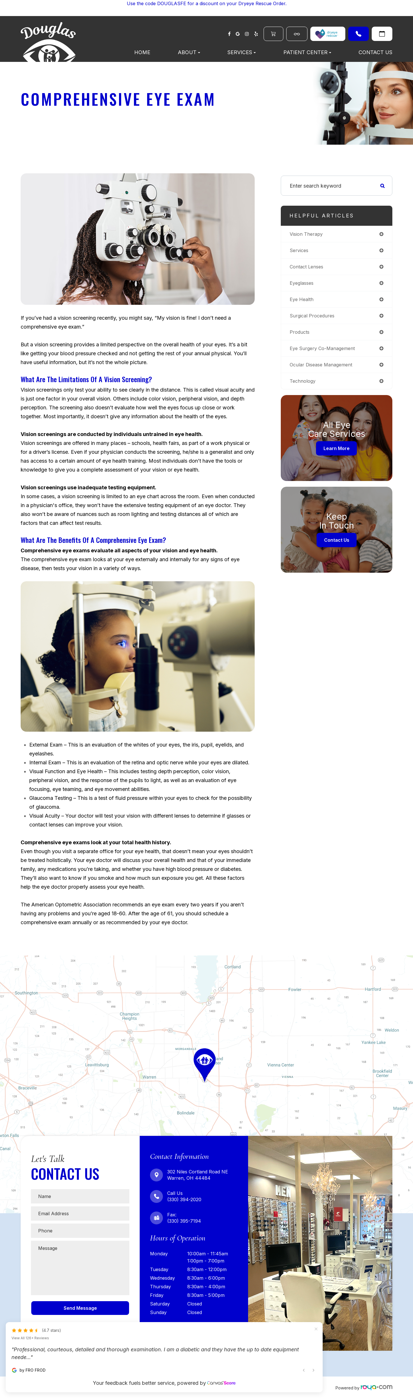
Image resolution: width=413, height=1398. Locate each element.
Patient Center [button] (307, 52)
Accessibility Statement (150, 1387)
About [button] (189, 52)
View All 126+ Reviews (30, 1303)
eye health (302, 302)
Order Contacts (273, 34)
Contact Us (375, 52)
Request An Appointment (382, 34)
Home (142, 52)
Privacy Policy (192, 1387)
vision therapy (307, 234)
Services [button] (241, 52)
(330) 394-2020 (358, 34)
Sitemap (218, 1387)
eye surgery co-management (325, 353)
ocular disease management (324, 369)
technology (304, 386)
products (300, 336)
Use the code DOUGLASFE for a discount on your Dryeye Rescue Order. (207, 3)
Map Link (11, 958)
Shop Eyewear (296, 34)
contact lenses (308, 268)
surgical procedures (313, 319)
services (300, 251)
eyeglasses (303, 285)
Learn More (337, 454)
